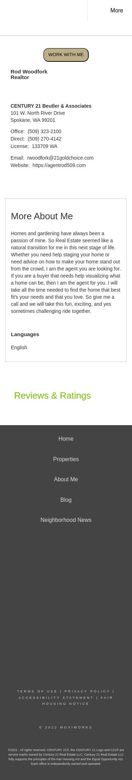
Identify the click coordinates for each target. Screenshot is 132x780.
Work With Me (65, 54)
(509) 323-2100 (45, 131)
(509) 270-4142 (45, 139)
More (117, 10)
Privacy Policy (87, 691)
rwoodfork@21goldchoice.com (60, 158)
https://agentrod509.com (59, 165)
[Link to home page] (48, 10)
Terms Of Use (37, 691)
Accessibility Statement (56, 697)
